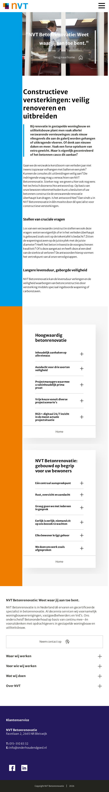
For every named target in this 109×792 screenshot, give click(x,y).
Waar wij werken (18, 656)
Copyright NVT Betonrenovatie (49, 786)
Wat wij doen (16, 676)
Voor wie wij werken (21, 666)
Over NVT (13, 686)
